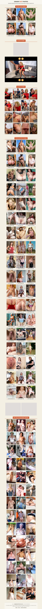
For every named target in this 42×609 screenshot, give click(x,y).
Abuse (16, 607)
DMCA (19, 607)
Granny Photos (21, 1)
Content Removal (24, 607)
